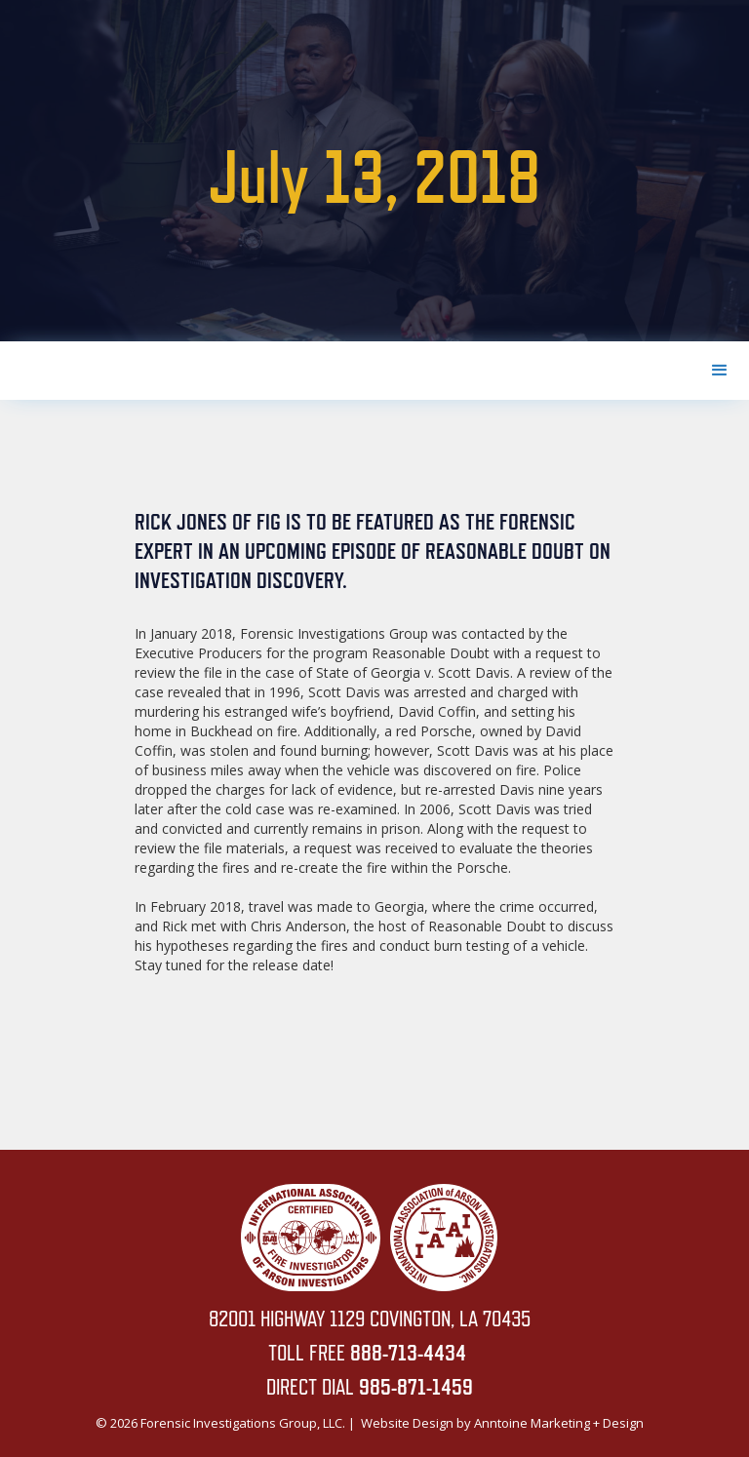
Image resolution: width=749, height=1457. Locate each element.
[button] (719, 370)
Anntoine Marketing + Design (559, 1423)
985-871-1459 (416, 1386)
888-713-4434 (408, 1352)
